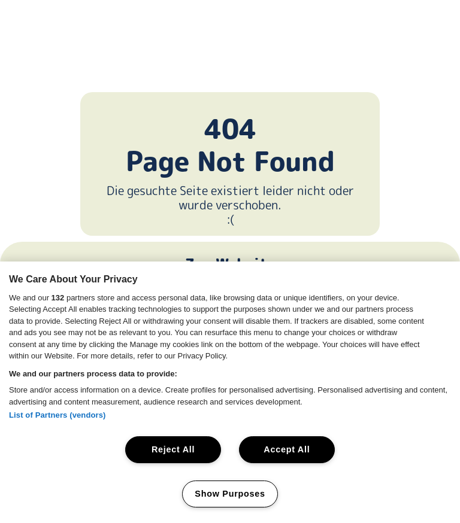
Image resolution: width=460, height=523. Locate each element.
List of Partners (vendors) (57, 415)
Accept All (287, 449)
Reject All (173, 449)
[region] (230, 392)
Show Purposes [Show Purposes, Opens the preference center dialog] (230, 493)
